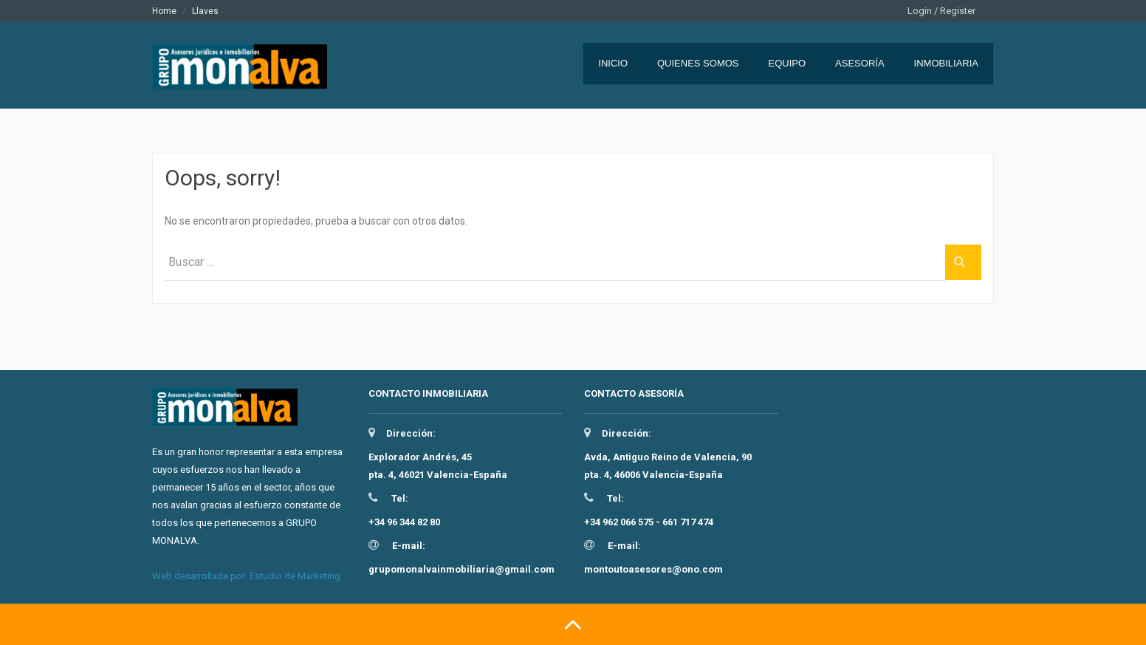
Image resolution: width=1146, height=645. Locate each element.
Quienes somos (698, 63)
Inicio (613, 63)
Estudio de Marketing (295, 575)
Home (164, 11)
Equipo (787, 63)
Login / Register (941, 10)
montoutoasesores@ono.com (653, 569)
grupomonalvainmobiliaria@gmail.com (461, 569)
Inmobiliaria (946, 63)
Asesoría (859, 63)
